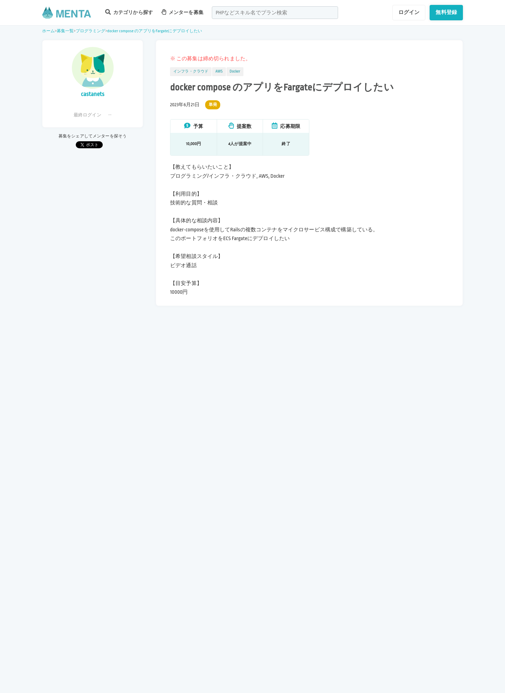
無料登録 (446, 12)
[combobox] (275, 12)
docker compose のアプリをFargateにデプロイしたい (154, 31)
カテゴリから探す (129, 12)
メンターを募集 (182, 12)
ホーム (48, 31)
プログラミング (91, 31)
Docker (235, 71)
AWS (219, 71)
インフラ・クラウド (190, 71)
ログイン (409, 12)
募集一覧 (65, 31)
